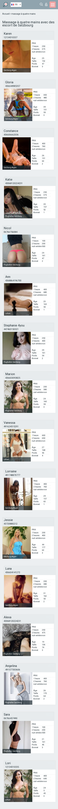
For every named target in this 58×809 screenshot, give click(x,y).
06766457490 (10, 718)
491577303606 (12, 669)
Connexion (46, 4)
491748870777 (12, 475)
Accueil (6, 14)
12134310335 (12, 767)
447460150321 (11, 329)
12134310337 (10, 37)
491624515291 (11, 426)
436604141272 (12, 572)
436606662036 (11, 134)
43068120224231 (14, 183)
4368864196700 (13, 280)
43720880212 (10, 523)
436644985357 (12, 86)
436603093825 (12, 378)
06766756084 (10, 232)
